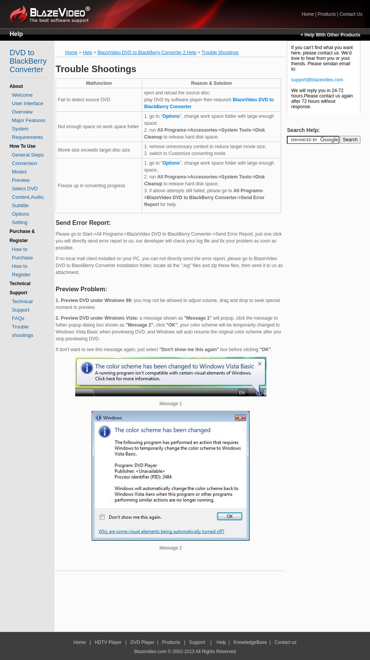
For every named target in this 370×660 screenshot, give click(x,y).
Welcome (22, 95)
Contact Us (351, 14)
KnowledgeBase (250, 642)
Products (326, 14)
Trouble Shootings (220, 52)
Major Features (28, 120)
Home (53, 14)
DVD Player (142, 642)
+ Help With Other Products (330, 35)
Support (197, 642)
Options (20, 214)
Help (16, 34)
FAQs (18, 318)
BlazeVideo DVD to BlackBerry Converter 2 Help (146, 52)
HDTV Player (108, 642)
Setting (19, 222)
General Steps (28, 155)
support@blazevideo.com (317, 79)
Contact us (285, 642)
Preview (21, 180)
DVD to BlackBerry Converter (28, 61)
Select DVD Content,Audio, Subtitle (28, 197)
